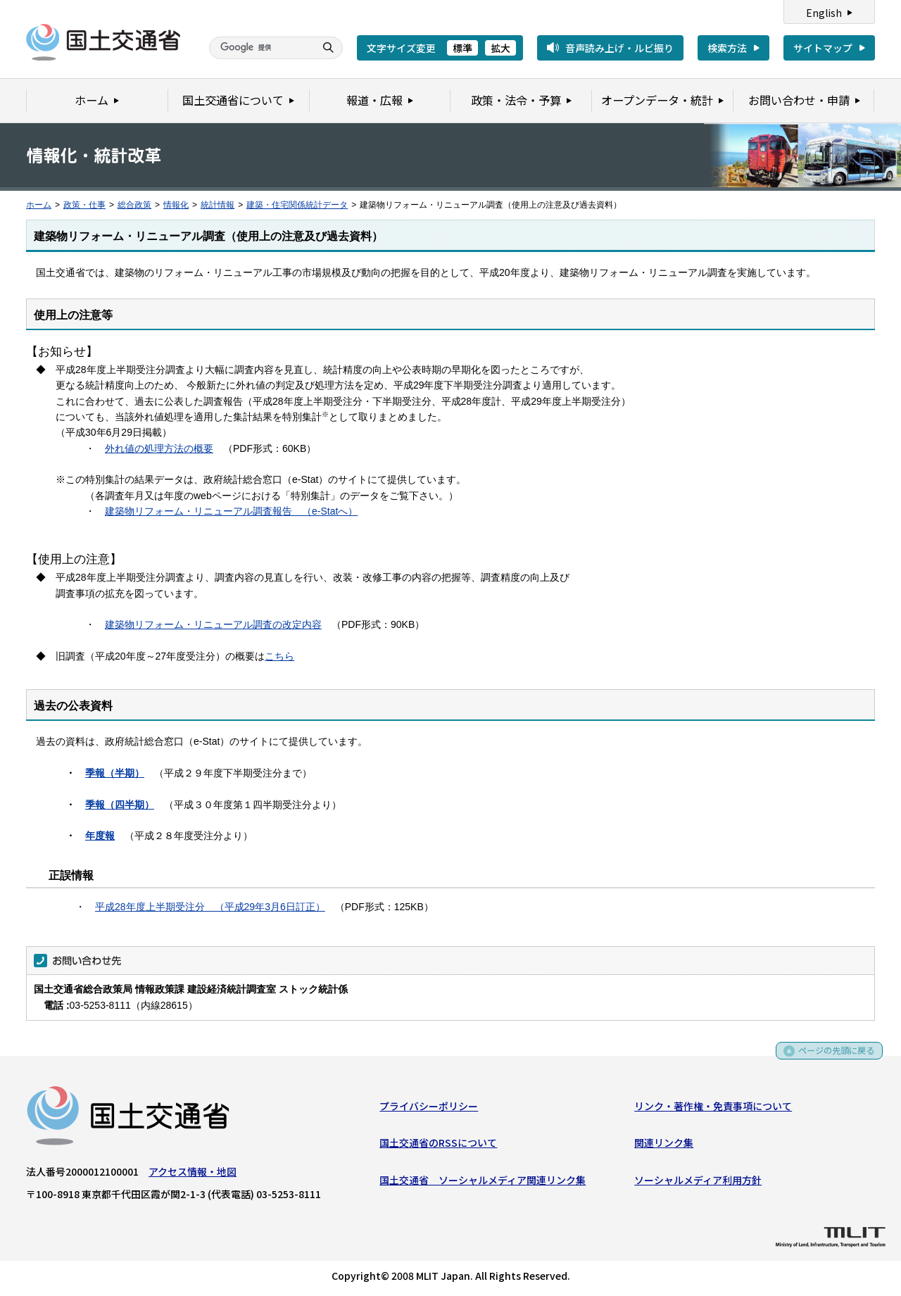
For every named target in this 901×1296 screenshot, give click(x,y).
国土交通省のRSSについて (438, 1146)
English (824, 13)
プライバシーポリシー (428, 1109)
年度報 (100, 835)
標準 (462, 48)
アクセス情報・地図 (193, 1174)
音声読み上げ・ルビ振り (619, 48)
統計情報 (217, 205)
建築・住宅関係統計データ (297, 205)
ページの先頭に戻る (831, 1058)
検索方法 (727, 48)
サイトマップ (822, 48)
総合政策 (134, 205)
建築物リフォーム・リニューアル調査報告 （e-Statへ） (231, 511)
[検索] (260, 47)
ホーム (38, 205)
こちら (279, 656)
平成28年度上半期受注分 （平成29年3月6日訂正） (210, 906)
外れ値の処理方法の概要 (159, 448)
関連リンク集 (663, 1146)
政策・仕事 (84, 205)
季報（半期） (114, 773)
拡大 (500, 48)
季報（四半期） (119, 804)
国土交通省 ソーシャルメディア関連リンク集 (482, 1183)
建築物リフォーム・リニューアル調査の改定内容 (213, 624)
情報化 (176, 205)
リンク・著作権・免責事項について (713, 1109)
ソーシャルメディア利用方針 (698, 1183)
